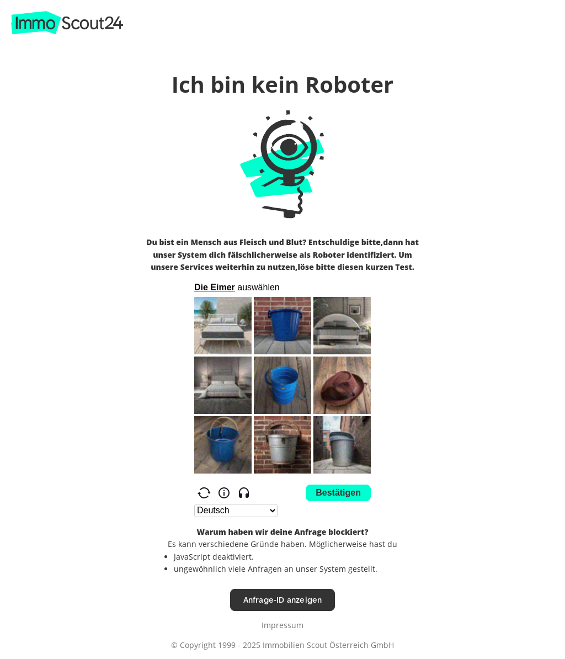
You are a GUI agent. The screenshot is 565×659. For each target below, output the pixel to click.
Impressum (282, 625)
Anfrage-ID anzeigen (282, 599)
